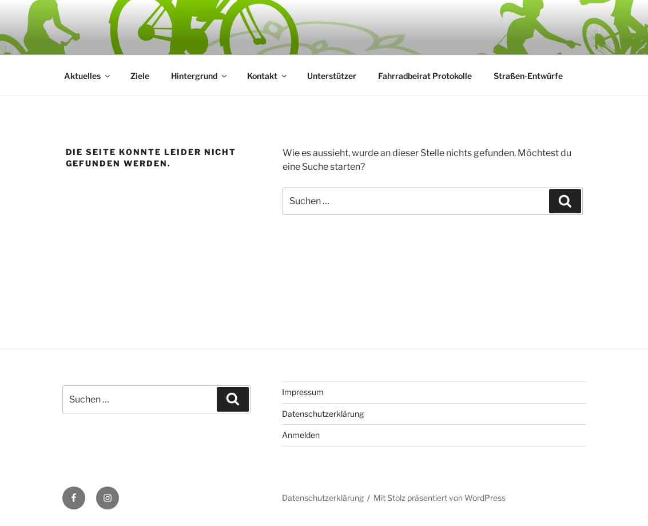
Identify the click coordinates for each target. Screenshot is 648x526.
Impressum (303, 392)
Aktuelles (88, 76)
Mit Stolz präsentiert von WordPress (439, 498)
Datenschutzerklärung (323, 414)
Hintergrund (199, 76)
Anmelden (301, 435)
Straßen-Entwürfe (528, 76)
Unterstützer (331, 76)
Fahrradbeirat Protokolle (425, 76)
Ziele (139, 76)
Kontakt (267, 76)
